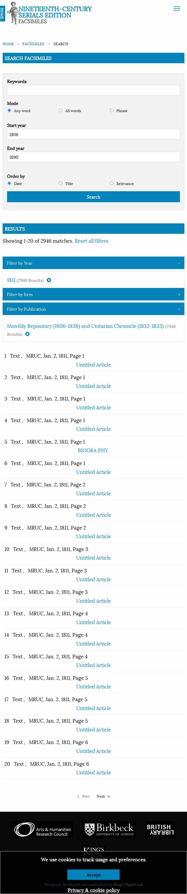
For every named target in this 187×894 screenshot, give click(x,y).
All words (70, 110)
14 (6, 634)
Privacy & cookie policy (94, 889)
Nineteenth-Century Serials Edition (55, 11)
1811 (29, 279)
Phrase (119, 110)
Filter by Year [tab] (19, 262)
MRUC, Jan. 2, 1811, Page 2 (56, 484)
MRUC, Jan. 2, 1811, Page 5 (58, 677)
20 (7, 763)
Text (15, 355)
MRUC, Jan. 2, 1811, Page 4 (58, 613)
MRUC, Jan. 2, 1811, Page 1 (55, 355)
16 (6, 677)
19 (6, 742)
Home (8, 43)
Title (66, 183)
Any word (19, 110)
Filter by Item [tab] (20, 294)
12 (6, 591)
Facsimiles (33, 43)
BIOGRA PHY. (93, 450)
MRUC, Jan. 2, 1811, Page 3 (58, 549)
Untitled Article (93, 364)
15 (6, 656)
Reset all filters (91, 240)
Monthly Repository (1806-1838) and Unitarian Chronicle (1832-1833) (91, 329)
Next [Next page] (104, 796)
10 (6, 549)
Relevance (122, 183)
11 (6, 570)
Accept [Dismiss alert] (94, 874)
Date (15, 183)
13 (6, 613)
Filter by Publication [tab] (26, 308)
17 (6, 699)
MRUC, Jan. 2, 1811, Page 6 (58, 742)
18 (6, 720)
